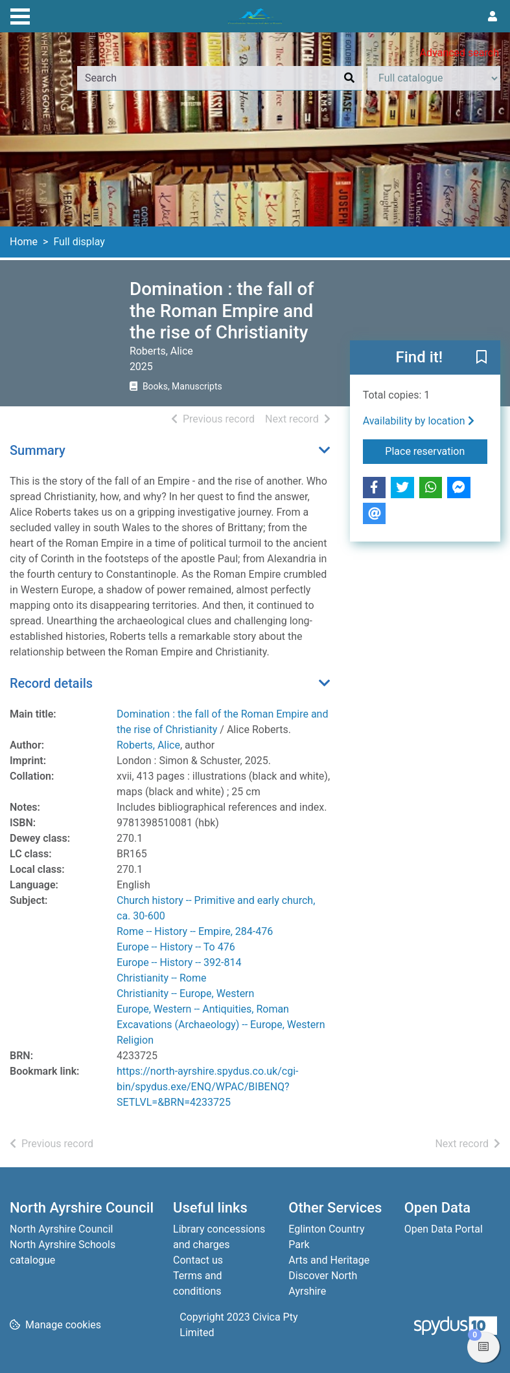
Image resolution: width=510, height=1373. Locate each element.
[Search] (349, 78)
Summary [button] (37, 450)
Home (24, 242)
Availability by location (418, 421)
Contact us (198, 1260)
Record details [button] (51, 683)
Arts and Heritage (328, 1260)
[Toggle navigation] (20, 15)
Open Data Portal (443, 1229)
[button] (481, 357)
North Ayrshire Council (61, 1229)
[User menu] (492, 16)
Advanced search (459, 53)
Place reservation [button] (436, 450)
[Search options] (433, 78)
